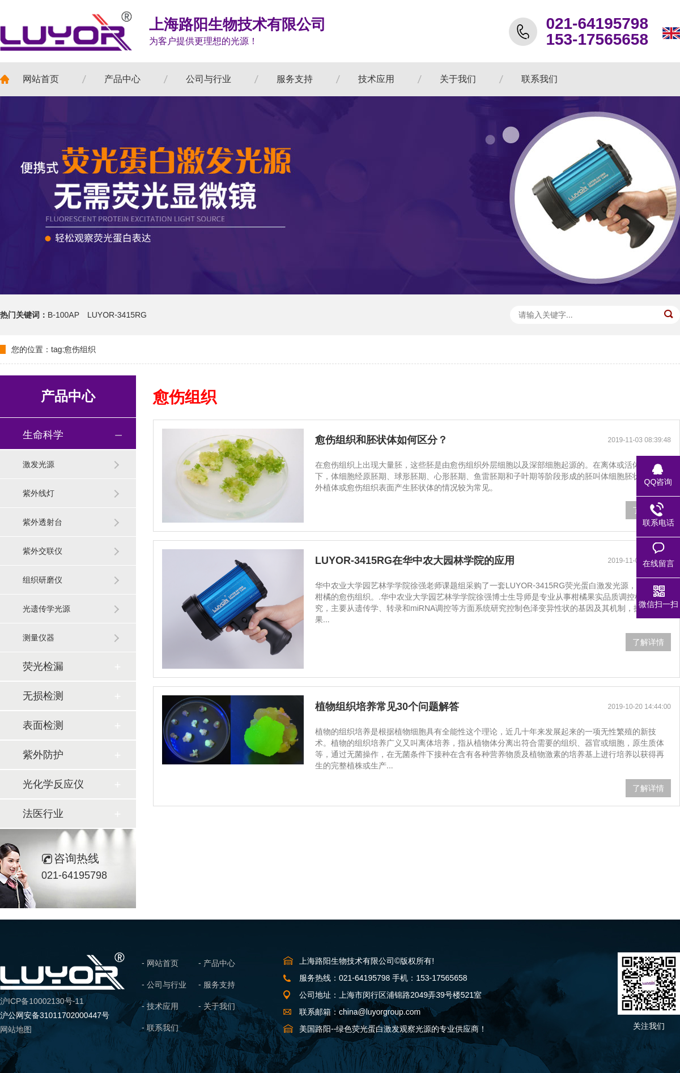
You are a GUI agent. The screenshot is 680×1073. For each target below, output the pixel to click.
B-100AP (63, 314)
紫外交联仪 (42, 550)
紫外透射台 (42, 522)
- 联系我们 (160, 1027)
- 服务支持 (216, 984)
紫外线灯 (38, 493)
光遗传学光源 (46, 608)
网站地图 (16, 1029)
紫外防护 (43, 754)
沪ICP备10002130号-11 (42, 1001)
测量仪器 (38, 637)
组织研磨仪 (42, 579)
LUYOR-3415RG (117, 314)
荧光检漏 (43, 666)
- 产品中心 (216, 963)
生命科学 (43, 435)
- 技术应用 (160, 1006)
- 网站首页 (160, 963)
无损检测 (43, 696)
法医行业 (43, 813)
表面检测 (43, 725)
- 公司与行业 (164, 984)
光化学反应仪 (53, 784)
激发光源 (38, 464)
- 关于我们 (216, 1006)
